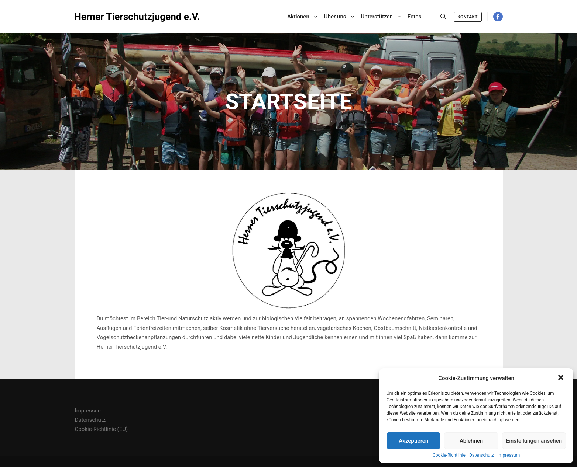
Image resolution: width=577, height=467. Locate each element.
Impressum (509, 455)
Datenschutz (481, 455)
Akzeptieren (413, 441)
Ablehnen (471, 441)
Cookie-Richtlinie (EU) (101, 429)
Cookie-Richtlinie (449, 455)
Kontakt (468, 17)
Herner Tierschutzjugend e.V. (111, 16)
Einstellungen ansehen (534, 441)
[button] (561, 378)
